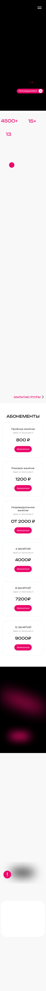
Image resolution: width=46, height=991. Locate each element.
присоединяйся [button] (28, 91)
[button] (11, 165)
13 (8, 134)
